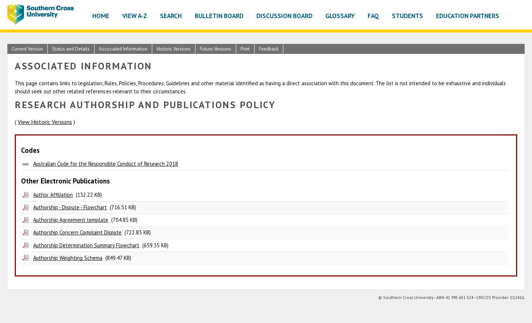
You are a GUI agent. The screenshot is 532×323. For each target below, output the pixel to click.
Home (100, 15)
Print (245, 49)
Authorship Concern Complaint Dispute (77, 232)
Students (407, 15)
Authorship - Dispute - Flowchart (70, 207)
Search (171, 15)
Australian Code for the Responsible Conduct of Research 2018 (105, 163)
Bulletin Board (219, 15)
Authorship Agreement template (70, 219)
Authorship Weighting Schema (67, 257)
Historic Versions (174, 49)
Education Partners (467, 15)
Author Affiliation (53, 194)
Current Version (27, 49)
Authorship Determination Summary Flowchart (86, 245)
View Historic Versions (45, 122)
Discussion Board (284, 15)
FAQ (373, 15)
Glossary (340, 15)
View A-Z (134, 15)
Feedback (269, 49)
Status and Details (71, 49)
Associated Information (123, 49)
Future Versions (215, 49)
